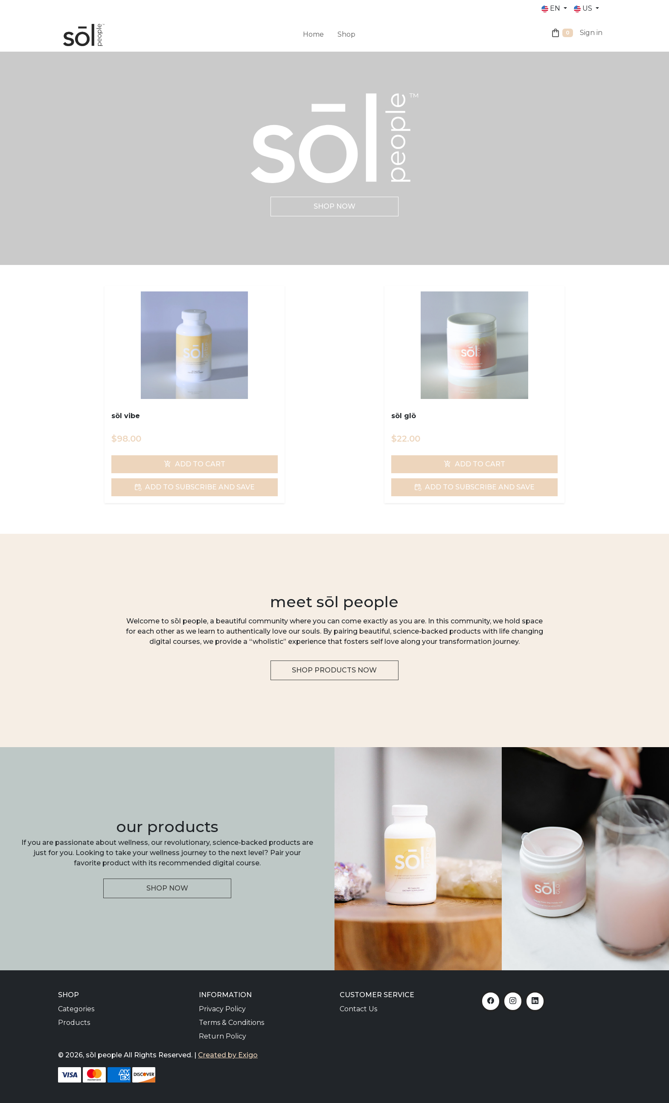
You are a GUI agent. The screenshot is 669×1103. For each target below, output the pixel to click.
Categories (76, 1009)
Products (74, 1023)
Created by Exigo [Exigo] (228, 1055)
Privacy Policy (222, 1009)
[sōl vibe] (194, 345)
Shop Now (334, 206)
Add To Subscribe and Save (194, 487)
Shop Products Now (334, 670)
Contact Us (358, 1009)
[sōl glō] (474, 345)
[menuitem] (330, 29)
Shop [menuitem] (346, 34)
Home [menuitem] (313, 34)
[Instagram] (513, 1001)
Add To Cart (194, 464)
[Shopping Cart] (561, 34)
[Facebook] (490, 1001)
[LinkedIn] (535, 1001)
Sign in (591, 33)
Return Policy (222, 1036)
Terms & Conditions (231, 1023)
